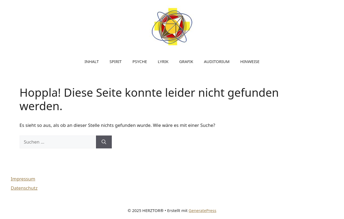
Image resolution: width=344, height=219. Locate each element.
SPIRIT (116, 61)
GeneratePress (202, 210)
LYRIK (163, 61)
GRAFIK (186, 61)
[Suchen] (104, 141)
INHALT (91, 61)
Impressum (23, 179)
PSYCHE (139, 61)
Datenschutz (24, 188)
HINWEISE (250, 61)
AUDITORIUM (217, 61)
